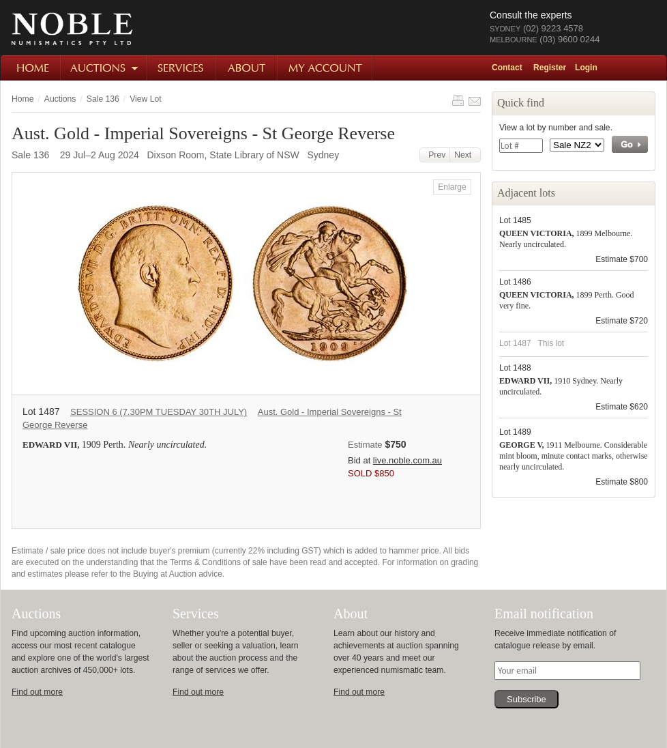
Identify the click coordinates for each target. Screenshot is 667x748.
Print (457, 100)
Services (182, 68)
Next (465, 155)
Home (31, 68)
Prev (435, 155)
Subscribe (526, 699)
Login (586, 67)
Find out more (37, 692)
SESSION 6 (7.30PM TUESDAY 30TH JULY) (158, 412)
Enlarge (452, 187)
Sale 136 (103, 99)
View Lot (145, 99)
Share (475, 100)
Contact (507, 67)
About (247, 68)
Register (549, 67)
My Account (325, 68)
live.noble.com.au (407, 460)
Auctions (104, 68)
